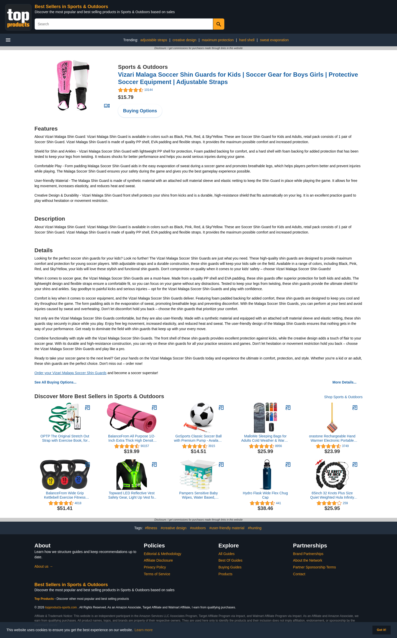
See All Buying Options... (55, 382)
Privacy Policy (155, 567)
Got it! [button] (381, 630)
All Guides (227, 554)
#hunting (255, 528)
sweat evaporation (274, 40)
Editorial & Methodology (162, 554)
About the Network (307, 560)
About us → (43, 566)
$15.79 (125, 97)
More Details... (344, 382)
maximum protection (218, 40)
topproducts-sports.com (61, 607)
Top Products (44, 599)
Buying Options (140, 110)
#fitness (151, 528)
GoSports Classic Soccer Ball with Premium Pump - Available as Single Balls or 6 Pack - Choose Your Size (198, 438)
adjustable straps (153, 40)
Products (225, 574)
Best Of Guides (231, 560)
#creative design (174, 528)
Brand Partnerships (308, 554)
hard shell (247, 40)
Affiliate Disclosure (158, 560)
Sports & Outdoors (143, 67)
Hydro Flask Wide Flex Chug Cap (265, 495)
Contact (299, 574)
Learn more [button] (144, 630)
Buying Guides (230, 567)
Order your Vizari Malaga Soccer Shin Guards (70, 373)
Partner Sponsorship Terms (314, 567)
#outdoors (198, 528)
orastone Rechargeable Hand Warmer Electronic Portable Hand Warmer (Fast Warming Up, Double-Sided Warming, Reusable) (332, 438)
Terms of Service (157, 574)
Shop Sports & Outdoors (343, 397)
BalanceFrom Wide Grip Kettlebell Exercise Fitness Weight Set (65, 495)
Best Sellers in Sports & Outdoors (71, 6)
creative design (184, 40)
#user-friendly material (227, 528)
